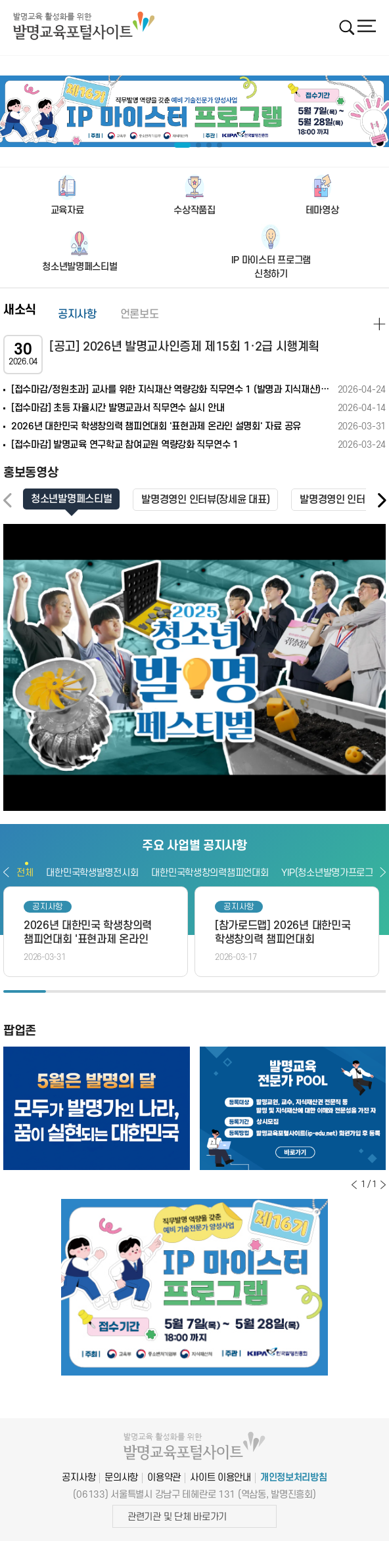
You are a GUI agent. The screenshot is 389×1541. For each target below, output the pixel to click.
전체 (24, 873)
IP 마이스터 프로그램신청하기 (271, 267)
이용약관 (164, 1477)
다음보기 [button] (383, 872)
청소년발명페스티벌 (79, 266)
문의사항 (121, 1477)
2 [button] (67, 991)
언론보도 (139, 314)
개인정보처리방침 (293, 1477)
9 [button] (364, 991)
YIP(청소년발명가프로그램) (332, 873)
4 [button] (152, 991)
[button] (381, 500)
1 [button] (24, 991)
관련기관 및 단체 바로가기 (177, 1517)
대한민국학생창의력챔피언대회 (209, 873)
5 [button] (194, 991)
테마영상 (322, 210)
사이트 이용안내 (220, 1477)
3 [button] (109, 991)
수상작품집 (194, 210)
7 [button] (279, 991)
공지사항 (77, 314)
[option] (194, 111)
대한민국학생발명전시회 (92, 873)
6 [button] (237, 991)
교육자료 (67, 210)
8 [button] (322, 991)
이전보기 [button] (6, 872)
